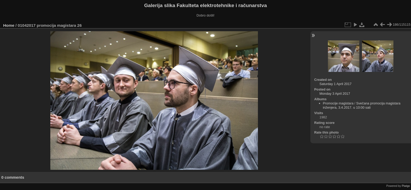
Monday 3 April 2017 (335, 94)
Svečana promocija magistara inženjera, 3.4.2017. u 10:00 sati (362, 105)
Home (8, 25)
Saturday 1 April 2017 (335, 84)
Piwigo (406, 185)
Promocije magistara (338, 103)
